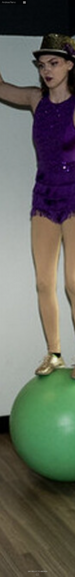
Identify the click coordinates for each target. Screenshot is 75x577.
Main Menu (24, 2)
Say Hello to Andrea (37, 571)
